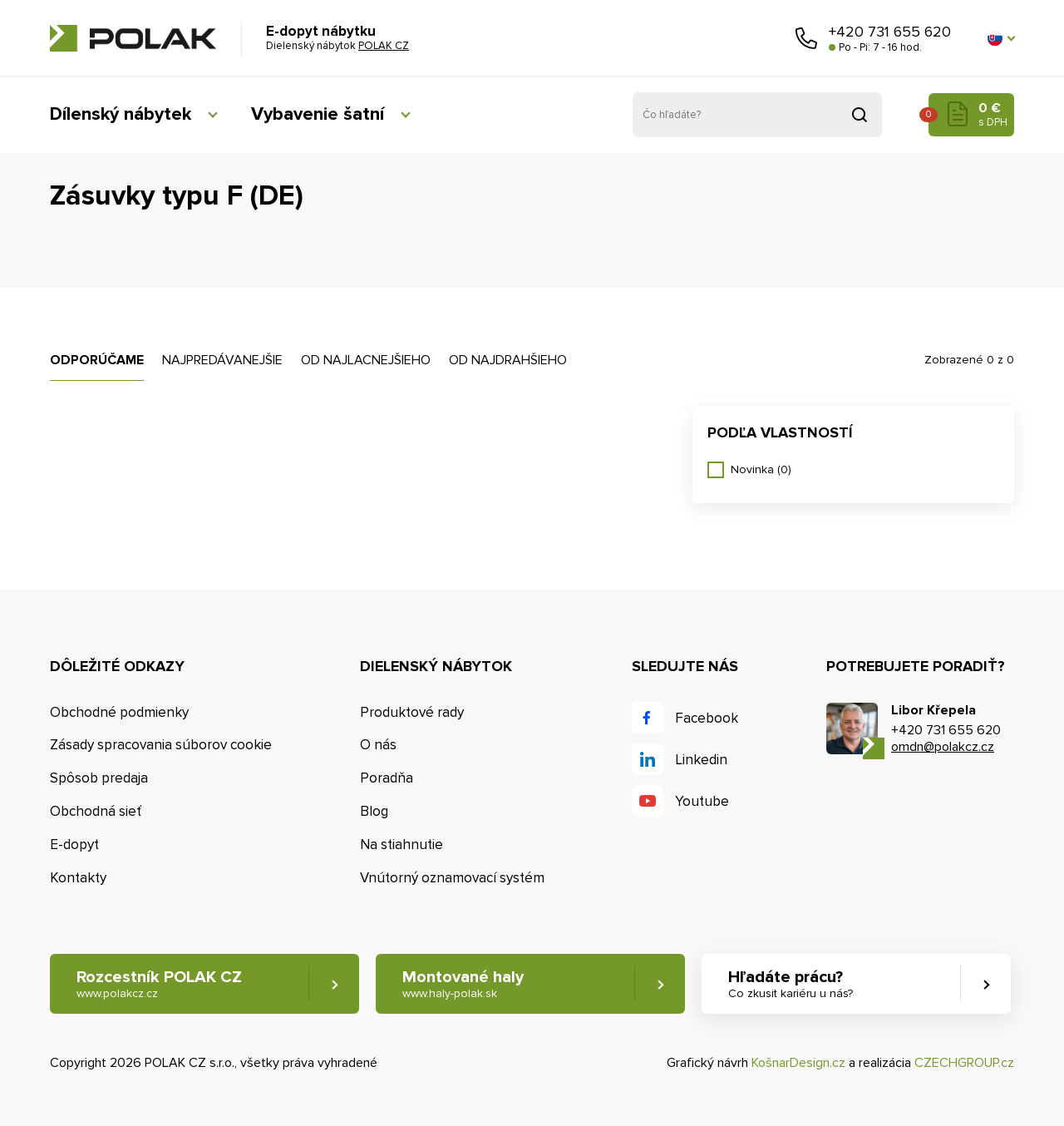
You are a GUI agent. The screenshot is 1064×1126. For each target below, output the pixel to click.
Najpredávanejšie (222, 360)
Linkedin (701, 759)
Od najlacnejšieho (366, 360)
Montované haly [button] (463, 984)
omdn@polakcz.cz (942, 746)
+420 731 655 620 (890, 31)
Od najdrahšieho (508, 360)
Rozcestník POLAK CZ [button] (159, 984)
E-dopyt (74, 844)
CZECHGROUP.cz (964, 1062)
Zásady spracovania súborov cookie (161, 744)
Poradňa (386, 778)
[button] (1001, 38)
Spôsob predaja (99, 778)
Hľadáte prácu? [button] (790, 984)
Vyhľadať (859, 114)
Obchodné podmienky (119, 712)
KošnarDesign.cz (798, 1062)
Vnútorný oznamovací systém (452, 877)
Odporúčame (97, 360)
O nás (378, 744)
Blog (374, 811)
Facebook (706, 718)
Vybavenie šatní (317, 114)
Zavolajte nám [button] (806, 38)
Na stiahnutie (401, 844)
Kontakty (78, 877)
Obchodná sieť (95, 811)
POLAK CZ (133, 38)
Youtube (702, 801)
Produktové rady (412, 712)
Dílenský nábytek (120, 114)
